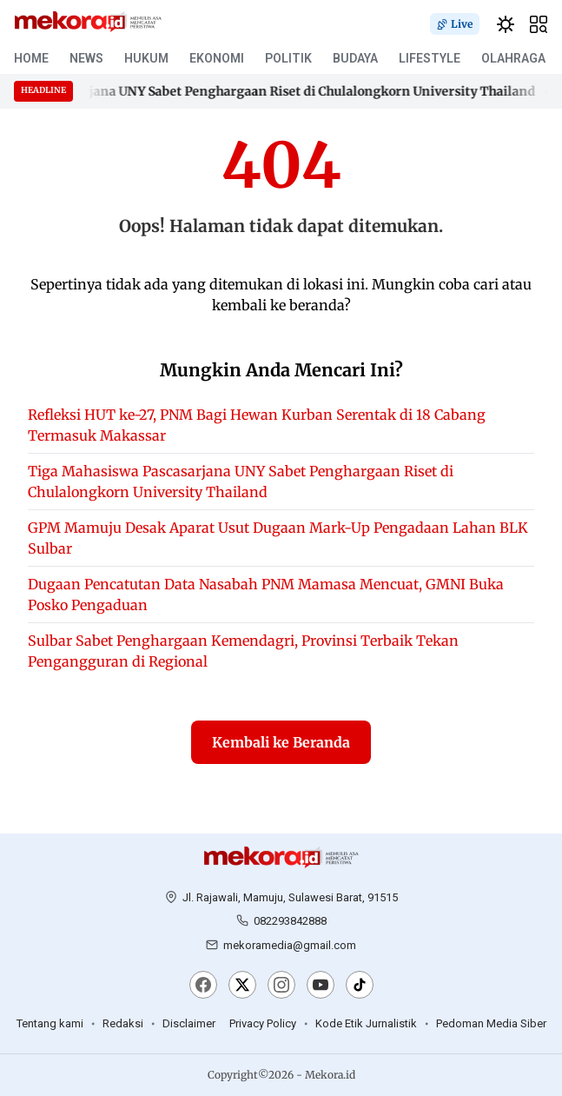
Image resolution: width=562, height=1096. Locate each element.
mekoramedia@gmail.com (289, 945)
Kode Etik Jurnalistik (366, 1023)
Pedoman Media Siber (491, 1023)
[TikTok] (359, 986)
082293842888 (290, 920)
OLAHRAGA (513, 58)
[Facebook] (203, 986)
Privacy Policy (262, 1023)
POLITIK (288, 58)
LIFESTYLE (429, 58)
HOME (31, 58)
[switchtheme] (505, 24)
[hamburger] (538, 24)
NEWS (86, 58)
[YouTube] (320, 986)
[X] (242, 986)
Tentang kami (50, 1023)
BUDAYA (355, 58)
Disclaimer (188, 1023)
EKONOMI (216, 58)
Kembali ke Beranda (281, 742)
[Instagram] (281, 986)
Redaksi (122, 1023)
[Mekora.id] (281, 858)
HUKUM (146, 58)
